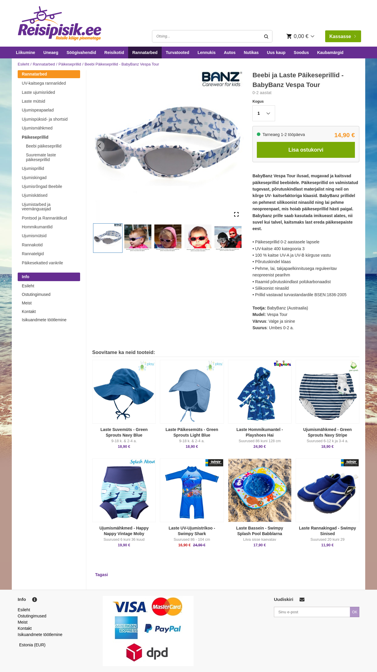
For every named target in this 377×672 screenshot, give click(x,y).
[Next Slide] (236, 146)
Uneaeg (50, 52)
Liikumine (25, 52)
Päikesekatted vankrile (42, 262)
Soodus (301, 52)
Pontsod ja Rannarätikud (44, 218)
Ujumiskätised (34, 195)
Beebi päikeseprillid (44, 146)
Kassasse (342, 36)
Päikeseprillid (70, 64)
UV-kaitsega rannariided (44, 83)
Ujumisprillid (33, 168)
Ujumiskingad (34, 177)
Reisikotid (114, 52)
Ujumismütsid (34, 235)
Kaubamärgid (330, 52)
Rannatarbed (145, 52)
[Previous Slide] (99, 146)
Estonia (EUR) (32, 645)
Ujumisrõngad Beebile (42, 186)
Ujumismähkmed (37, 128)
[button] (108, 238)
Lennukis (207, 52)
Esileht (23, 64)
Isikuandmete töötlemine (44, 319)
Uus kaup (276, 52)
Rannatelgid (33, 253)
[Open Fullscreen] (236, 214)
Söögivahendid (81, 52)
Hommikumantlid (37, 226)
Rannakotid (32, 244)
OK (354, 612)
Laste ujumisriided (38, 92)
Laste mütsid (33, 101)
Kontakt (29, 311)
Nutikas (251, 52)
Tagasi (101, 574)
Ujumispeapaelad (38, 110)
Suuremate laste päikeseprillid (41, 157)
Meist (27, 303)
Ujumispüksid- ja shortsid (45, 119)
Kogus (258, 101)
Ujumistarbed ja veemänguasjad (36, 206)
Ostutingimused (36, 294)
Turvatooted (177, 52)
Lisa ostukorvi (305, 150)
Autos (230, 52)
